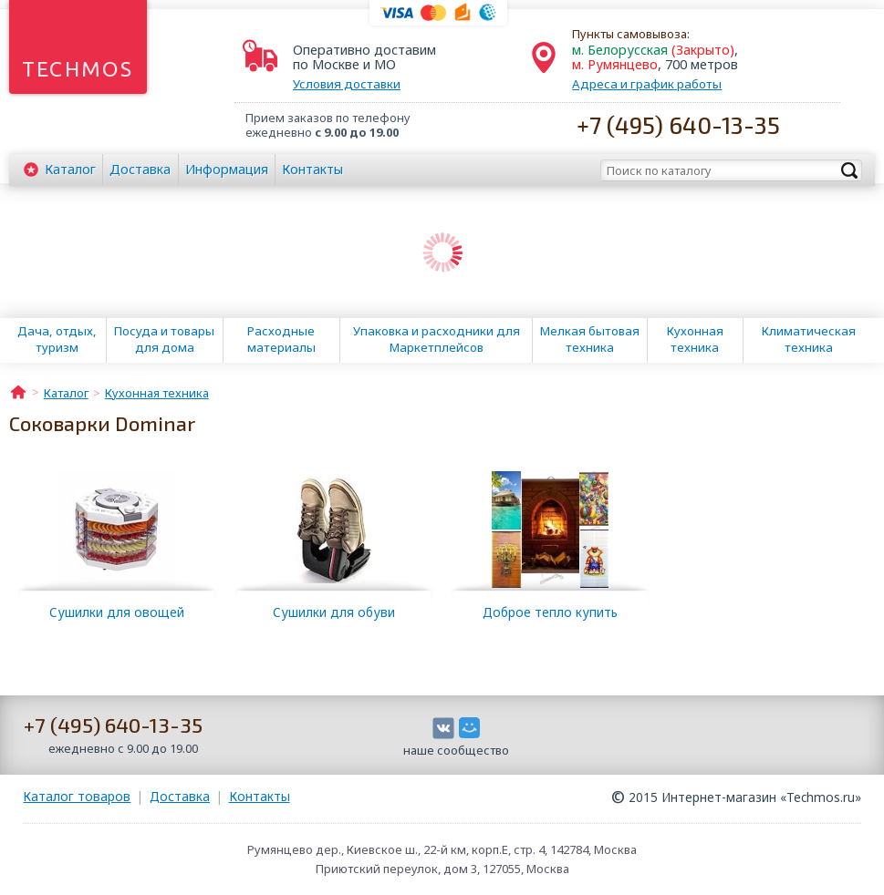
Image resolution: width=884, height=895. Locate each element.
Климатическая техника (809, 339)
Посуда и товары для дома (164, 339)
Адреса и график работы (647, 84)
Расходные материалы (281, 339)
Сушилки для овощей (116, 612)
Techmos (78, 68)
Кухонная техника (695, 339)
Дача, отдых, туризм (57, 339)
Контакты (312, 169)
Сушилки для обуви (334, 612)
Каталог (70, 169)
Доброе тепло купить (550, 612)
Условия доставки (346, 84)
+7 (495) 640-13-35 (678, 124)
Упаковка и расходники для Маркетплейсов (436, 339)
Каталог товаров (76, 796)
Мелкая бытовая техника (590, 339)
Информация (226, 169)
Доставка (140, 169)
